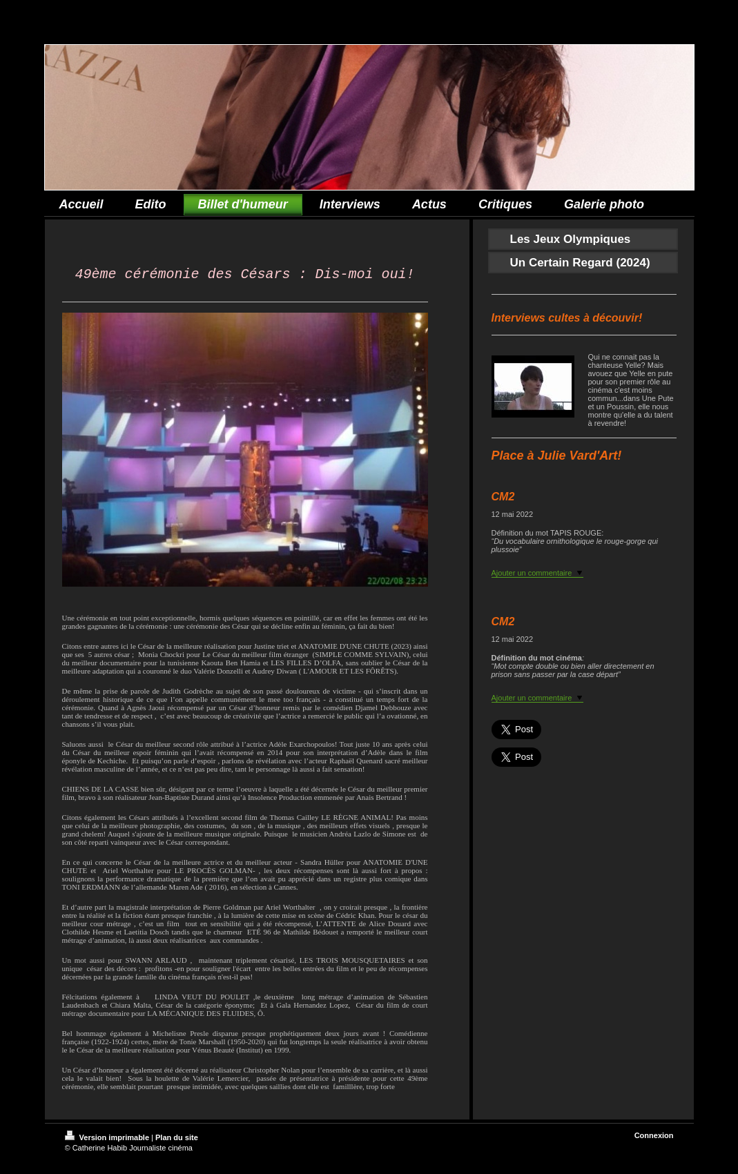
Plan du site (176, 1140)
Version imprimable (108, 1140)
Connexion (654, 1138)
